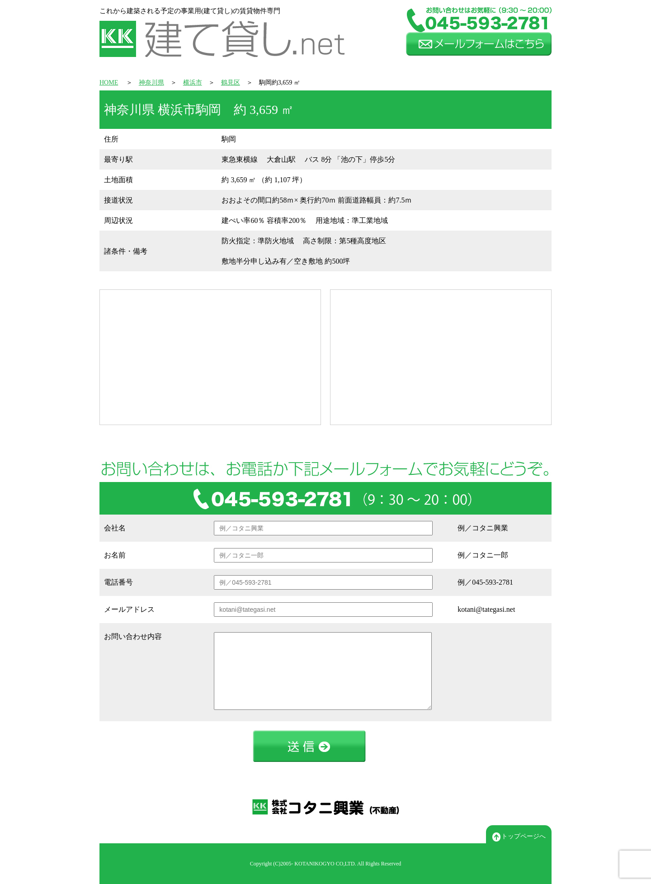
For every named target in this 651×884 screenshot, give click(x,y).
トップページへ (519, 836)
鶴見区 (230, 82)
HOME (108, 82)
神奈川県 (151, 82)
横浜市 (192, 82)
